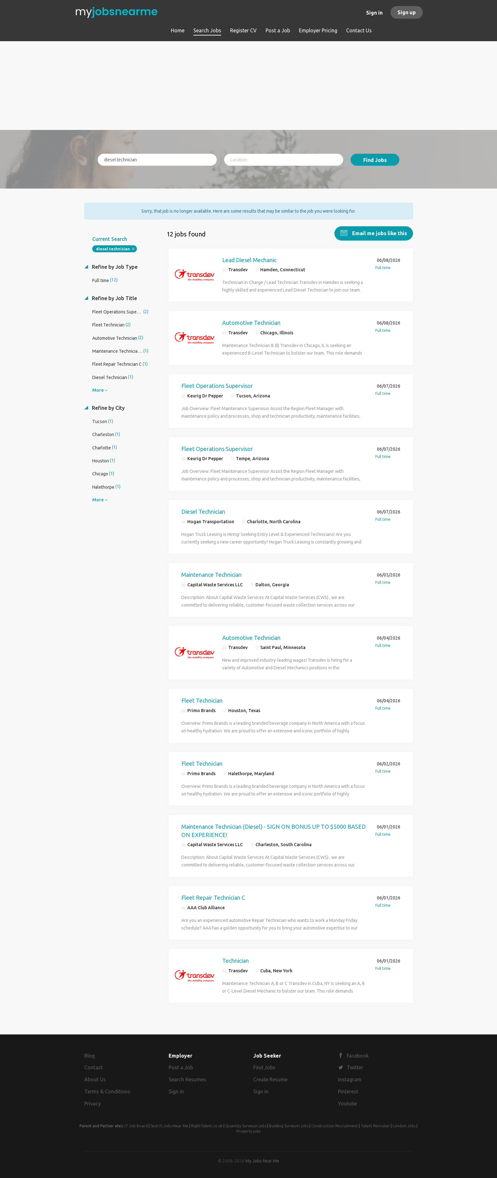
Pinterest (348, 1091)
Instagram (349, 1079)
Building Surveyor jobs (288, 1125)
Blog (89, 1055)
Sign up (406, 12)
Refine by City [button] (108, 407)
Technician (235, 960)
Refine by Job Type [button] (114, 266)
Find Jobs (375, 160)
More (98, 389)
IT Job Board (136, 1125)
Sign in (374, 13)
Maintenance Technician (211, 574)
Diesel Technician (203, 511)
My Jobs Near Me (262, 1160)
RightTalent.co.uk (207, 1125)
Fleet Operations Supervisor (217, 385)
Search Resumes (187, 1079)
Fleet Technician (202, 700)
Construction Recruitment (334, 1125)
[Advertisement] (248, 85)
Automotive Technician (251, 322)
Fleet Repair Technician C (213, 897)
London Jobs (404, 1125)
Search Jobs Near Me (169, 1125)
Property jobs (248, 1131)
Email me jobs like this (379, 232)
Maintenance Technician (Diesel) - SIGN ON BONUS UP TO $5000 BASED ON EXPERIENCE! (273, 830)
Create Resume (270, 1079)
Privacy (92, 1103)
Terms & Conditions (107, 1091)
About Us (95, 1079)
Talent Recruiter (375, 1125)
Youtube (347, 1103)
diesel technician (113, 248)
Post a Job (181, 1067)
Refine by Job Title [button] (114, 297)
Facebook (358, 1055)
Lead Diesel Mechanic (249, 259)
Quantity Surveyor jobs (245, 1125)
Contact (93, 1067)
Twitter (355, 1067)
